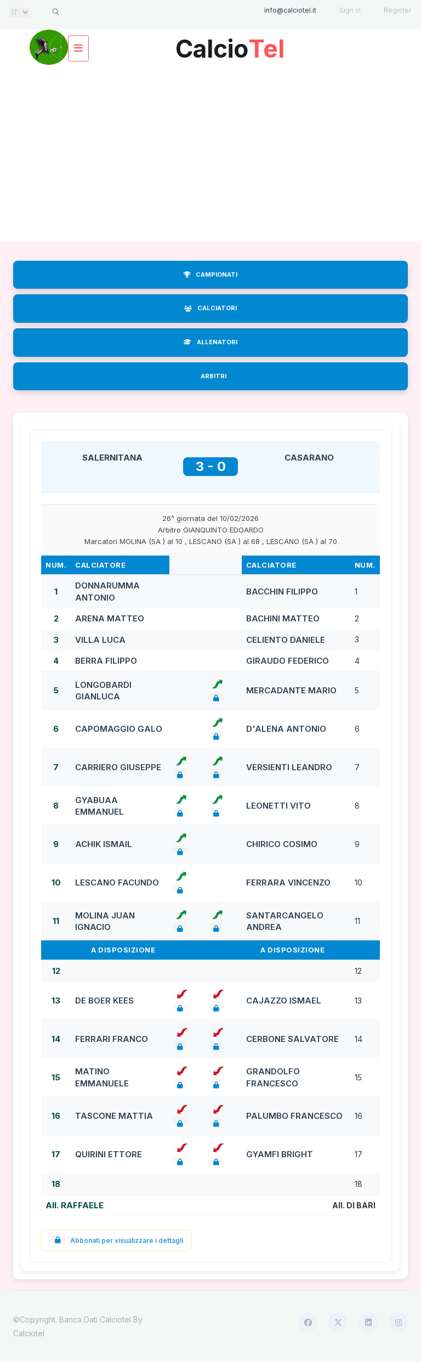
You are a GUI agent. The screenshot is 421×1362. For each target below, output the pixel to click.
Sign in (350, 10)
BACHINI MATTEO (283, 618)
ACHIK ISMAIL (103, 844)
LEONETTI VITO (278, 805)
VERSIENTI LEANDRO (289, 767)
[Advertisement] (210, 154)
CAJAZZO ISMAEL (283, 1000)
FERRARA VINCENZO (288, 882)
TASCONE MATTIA (114, 1116)
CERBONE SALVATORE (292, 1039)
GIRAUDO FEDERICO (287, 660)
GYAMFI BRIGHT (279, 1154)
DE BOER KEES (104, 1000)
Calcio (229, 44)
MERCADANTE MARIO (291, 690)
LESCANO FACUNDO (117, 882)
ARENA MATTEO (109, 618)
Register (397, 10)
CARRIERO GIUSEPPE (118, 767)
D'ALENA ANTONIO (286, 729)
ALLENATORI (210, 342)
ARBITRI (213, 376)
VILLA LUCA (100, 640)
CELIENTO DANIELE (285, 640)
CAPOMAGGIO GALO (118, 729)
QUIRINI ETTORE (108, 1154)
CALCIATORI (210, 308)
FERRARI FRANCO (111, 1039)
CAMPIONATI (210, 274)
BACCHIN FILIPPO (282, 591)
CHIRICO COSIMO (281, 844)
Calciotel (28, 1333)
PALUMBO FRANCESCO (294, 1116)
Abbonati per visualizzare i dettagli (116, 1240)
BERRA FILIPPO (106, 660)
